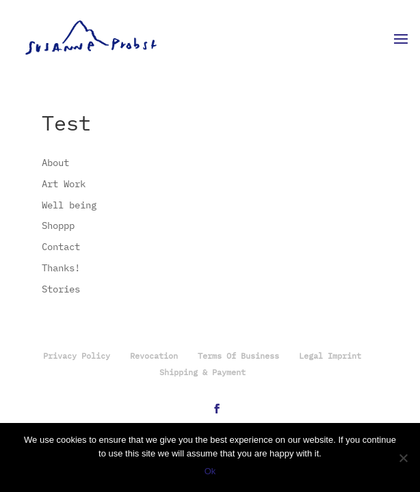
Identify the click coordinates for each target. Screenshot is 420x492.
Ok (210, 471)
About (55, 163)
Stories (61, 290)
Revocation (154, 357)
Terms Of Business (238, 357)
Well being (69, 205)
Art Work (64, 184)
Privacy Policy (76, 357)
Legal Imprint (330, 357)
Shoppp (58, 226)
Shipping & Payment (202, 373)
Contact (61, 247)
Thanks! (61, 268)
